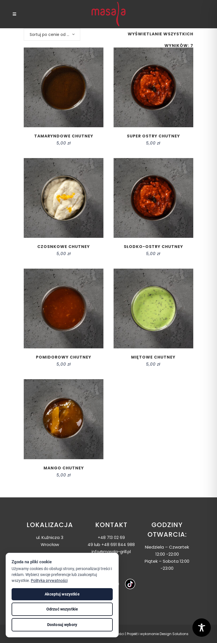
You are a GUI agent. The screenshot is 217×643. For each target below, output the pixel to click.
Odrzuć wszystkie (62, 609)
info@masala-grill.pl (111, 551)
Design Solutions (174, 633)
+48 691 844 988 (118, 544)
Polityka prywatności (49, 580)
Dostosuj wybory (62, 624)
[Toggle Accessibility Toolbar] (201, 627)
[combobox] (52, 34)
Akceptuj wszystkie (62, 594)
